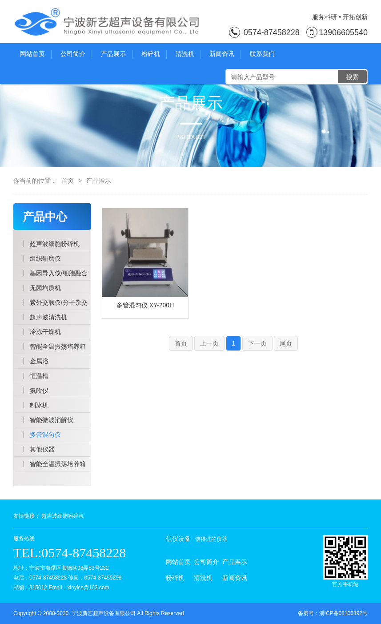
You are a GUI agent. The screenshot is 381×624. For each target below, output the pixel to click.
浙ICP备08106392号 (343, 613)
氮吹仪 (39, 390)
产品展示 (116, 54)
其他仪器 (42, 449)
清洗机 (188, 54)
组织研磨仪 (45, 258)
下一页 (257, 343)
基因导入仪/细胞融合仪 (59, 275)
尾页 (286, 343)
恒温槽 (39, 375)
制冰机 (39, 405)
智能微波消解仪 (51, 419)
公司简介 (76, 54)
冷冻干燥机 (45, 331)
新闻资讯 (225, 54)
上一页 (209, 343)
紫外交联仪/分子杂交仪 (59, 304)
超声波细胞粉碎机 (55, 243)
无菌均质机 (45, 287)
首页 (67, 180)
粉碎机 (154, 54)
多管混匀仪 (45, 434)
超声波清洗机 (48, 317)
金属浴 (39, 361)
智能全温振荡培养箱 (58, 346)
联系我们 (262, 54)
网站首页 (36, 54)
